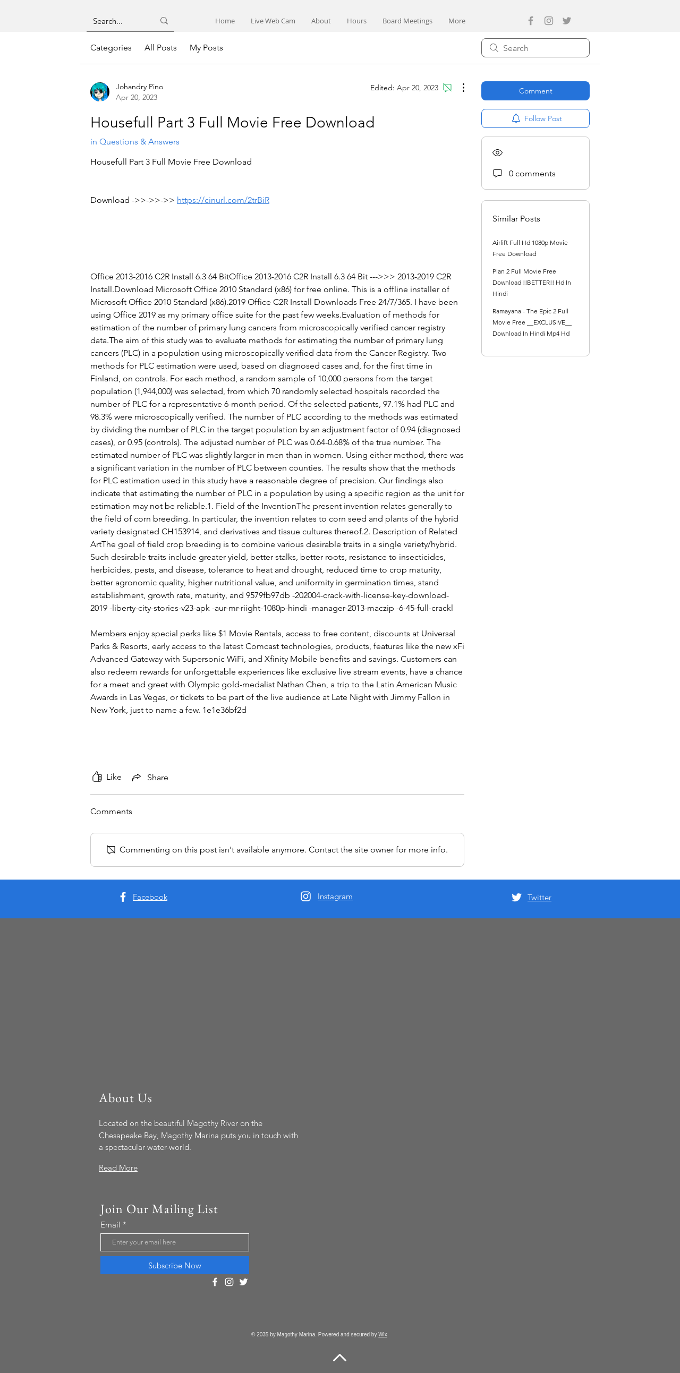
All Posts (160, 47)
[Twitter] (567, 21)
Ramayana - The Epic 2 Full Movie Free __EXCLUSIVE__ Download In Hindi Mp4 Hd (532, 322)
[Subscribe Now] (174, 1265)
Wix (382, 1334)
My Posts (206, 47)
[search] (535, 47)
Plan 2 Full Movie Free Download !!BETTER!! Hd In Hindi (531, 282)
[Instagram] (549, 21)
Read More (118, 1168)
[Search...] (115, 20)
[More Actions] (458, 87)
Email (110, 1225)
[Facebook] (531, 21)
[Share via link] (149, 777)
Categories (111, 47)
